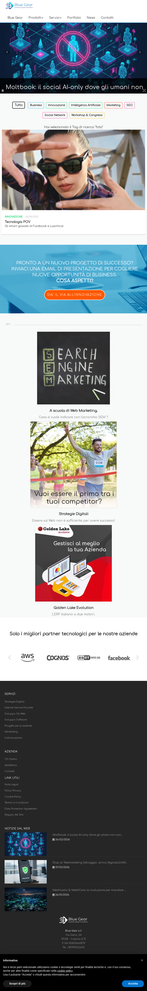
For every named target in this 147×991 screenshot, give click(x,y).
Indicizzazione (13, 738)
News (91, 18)
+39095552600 (76, 947)
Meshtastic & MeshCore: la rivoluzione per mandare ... (89, 890)
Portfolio (74, 18)
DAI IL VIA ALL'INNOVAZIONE (74, 295)
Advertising (11, 731)
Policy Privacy (13, 790)
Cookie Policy (13, 796)
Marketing (113, 105)
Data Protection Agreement (21, 808)
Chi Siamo (11, 759)
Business (36, 105)
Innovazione (56, 105)
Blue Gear (15, 18)
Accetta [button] (133, 983)
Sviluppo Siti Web (15, 713)
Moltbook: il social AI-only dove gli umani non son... (87, 834)
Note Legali (12, 784)
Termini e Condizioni (17, 802)
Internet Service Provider (19, 707)
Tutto (19, 105)
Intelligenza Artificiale (85, 105)
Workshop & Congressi (86, 115)
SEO (130, 105)
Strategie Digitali (14, 701)
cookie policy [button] (64, 970)
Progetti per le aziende (18, 725)
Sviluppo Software (16, 719)
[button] (142, 960)
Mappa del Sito (14, 814)
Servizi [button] (55, 18)
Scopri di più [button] (17, 983)
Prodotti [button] (36, 18)
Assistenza (11, 765)
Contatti (107, 18)
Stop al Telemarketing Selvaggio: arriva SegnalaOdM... (89, 862)
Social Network (55, 115)
